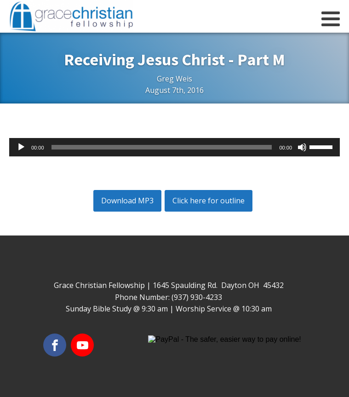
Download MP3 (127, 201)
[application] (174, 147)
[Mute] (302, 147)
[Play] (21, 147)
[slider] (161, 147)
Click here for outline (208, 201)
